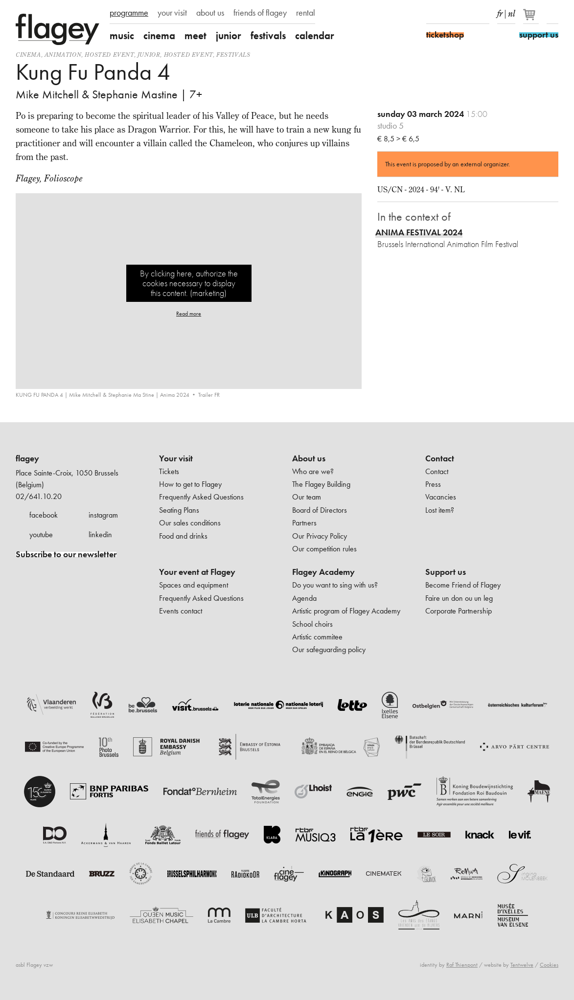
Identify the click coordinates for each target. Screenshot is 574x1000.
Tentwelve (521, 965)
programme (129, 13)
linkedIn (483, 14)
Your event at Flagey (197, 572)
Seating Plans (179, 510)
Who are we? (313, 471)
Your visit (176, 458)
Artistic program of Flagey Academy (346, 611)
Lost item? (439, 510)
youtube (41, 534)
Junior (149, 54)
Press (433, 484)
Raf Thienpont (462, 965)
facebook (43, 515)
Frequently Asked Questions (201, 497)
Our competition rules (324, 549)
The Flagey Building (321, 484)
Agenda (304, 598)
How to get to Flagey (190, 484)
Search (552, 14)
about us (210, 13)
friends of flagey (260, 13)
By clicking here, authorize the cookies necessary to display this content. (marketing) (189, 283)
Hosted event (109, 54)
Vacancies (440, 497)
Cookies (549, 965)
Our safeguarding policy (329, 649)
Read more (188, 314)
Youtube (466, 14)
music (122, 35)
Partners (304, 523)
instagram (103, 515)
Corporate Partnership (458, 611)
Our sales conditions (190, 523)
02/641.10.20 (39, 496)
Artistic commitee (317, 637)
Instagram (449, 14)
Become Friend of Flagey (463, 585)
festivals (268, 35)
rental (305, 13)
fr (500, 12)
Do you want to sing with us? (335, 585)
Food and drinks (183, 536)
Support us (445, 572)
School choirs (312, 624)
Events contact (180, 611)
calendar (314, 35)
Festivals (233, 54)
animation (63, 54)
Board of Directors (319, 510)
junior (228, 35)
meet (195, 35)
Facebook (432, 14)
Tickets (169, 471)
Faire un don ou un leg (459, 598)
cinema (159, 35)
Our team (306, 497)
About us (308, 458)
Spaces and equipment (193, 585)
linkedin (100, 534)
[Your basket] (531, 19)
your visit (172, 13)
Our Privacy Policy (319, 536)
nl (511, 12)
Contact (439, 458)
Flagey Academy (323, 572)
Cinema (28, 54)
